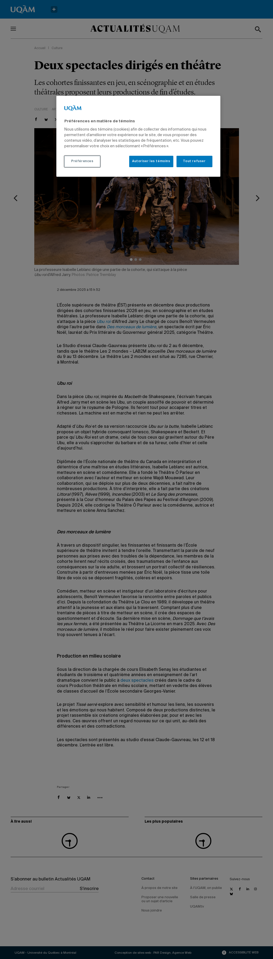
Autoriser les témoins (151, 161)
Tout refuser (194, 161)
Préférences (82, 161)
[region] (138, 136)
